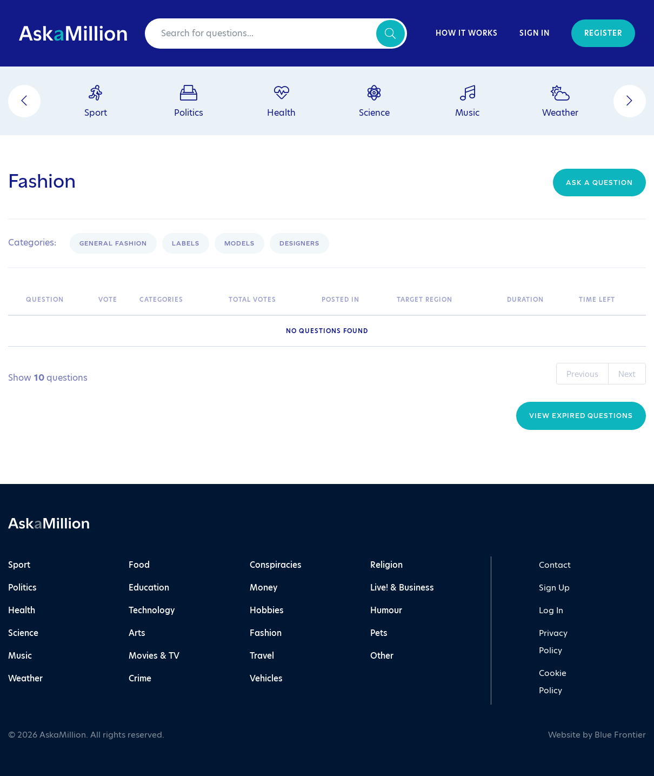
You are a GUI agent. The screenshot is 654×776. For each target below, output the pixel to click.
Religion (386, 565)
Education (149, 587)
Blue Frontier (620, 734)
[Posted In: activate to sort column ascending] (353, 299)
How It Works (467, 33)
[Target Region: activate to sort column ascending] (446, 299)
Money (263, 587)
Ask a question (599, 182)
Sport (19, 565)
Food (139, 565)
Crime (140, 678)
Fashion (266, 633)
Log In (551, 610)
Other (381, 656)
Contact (555, 565)
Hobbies (267, 610)
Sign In (534, 33)
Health (21, 610)
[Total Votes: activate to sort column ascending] (270, 299)
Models (239, 243)
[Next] (629, 101)
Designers (299, 243)
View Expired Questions (581, 416)
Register (603, 33)
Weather (25, 678)
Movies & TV (154, 656)
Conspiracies (276, 565)
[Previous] (24, 101)
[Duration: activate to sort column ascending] (537, 299)
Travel (262, 656)
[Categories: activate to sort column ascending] (178, 299)
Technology (152, 610)
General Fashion (113, 243)
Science (23, 633)
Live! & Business (402, 587)
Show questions (48, 378)
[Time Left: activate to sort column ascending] (609, 299)
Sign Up (554, 587)
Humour (386, 610)
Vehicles (266, 678)
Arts (137, 633)
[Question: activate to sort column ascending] (57, 299)
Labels (185, 243)
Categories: (32, 242)
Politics (22, 587)
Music (20, 656)
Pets (379, 633)
